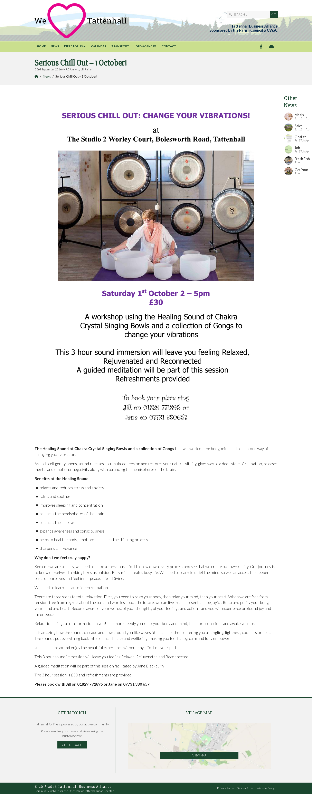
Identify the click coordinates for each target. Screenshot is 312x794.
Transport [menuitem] (120, 46)
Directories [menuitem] (73, 46)
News (47, 76)
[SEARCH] (249, 14)
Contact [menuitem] (169, 46)
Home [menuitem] (41, 46)
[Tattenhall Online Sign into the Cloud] (271, 46)
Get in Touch (72, 744)
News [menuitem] (55, 46)
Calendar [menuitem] (98, 46)
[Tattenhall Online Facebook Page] (261, 46)
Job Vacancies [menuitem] (145, 46)
